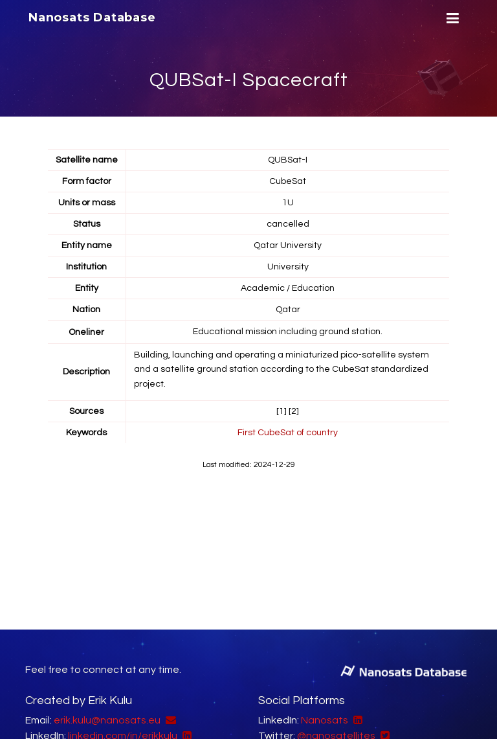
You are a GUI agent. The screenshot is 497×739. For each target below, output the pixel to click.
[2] (294, 411)
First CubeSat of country (287, 432)
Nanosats (324, 720)
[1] (281, 411)
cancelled (288, 224)
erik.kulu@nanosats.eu (107, 720)
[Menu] (451, 18)
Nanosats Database (92, 17)
